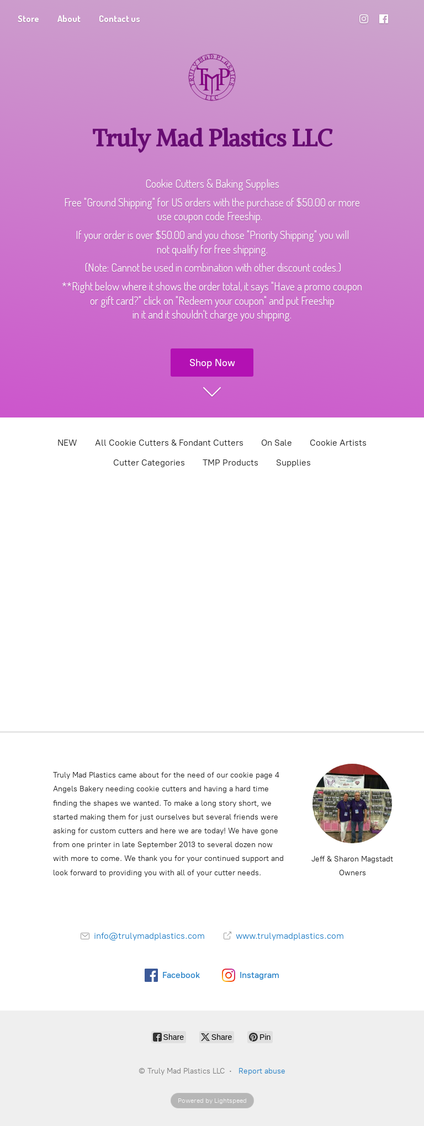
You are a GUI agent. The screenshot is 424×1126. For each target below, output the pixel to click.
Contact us (119, 18)
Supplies (293, 462)
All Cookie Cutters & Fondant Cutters (169, 442)
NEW (67, 442)
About (69, 18)
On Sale (276, 442)
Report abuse (262, 1071)
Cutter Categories (149, 462)
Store (28, 18)
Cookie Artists (338, 442)
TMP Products (230, 462)
